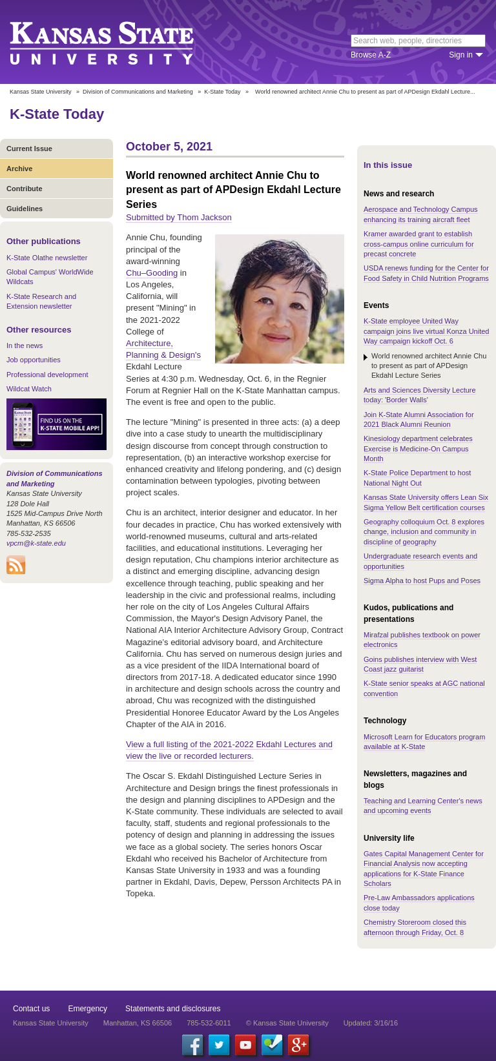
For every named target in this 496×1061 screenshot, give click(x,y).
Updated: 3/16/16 (371, 1023)
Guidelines (24, 208)
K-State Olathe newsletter (46, 258)
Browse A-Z (371, 54)
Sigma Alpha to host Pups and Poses (422, 580)
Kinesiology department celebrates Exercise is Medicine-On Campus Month (418, 448)
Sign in (461, 54)
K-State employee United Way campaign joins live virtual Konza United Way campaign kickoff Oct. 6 (426, 331)
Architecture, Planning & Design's (163, 349)
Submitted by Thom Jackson (179, 217)
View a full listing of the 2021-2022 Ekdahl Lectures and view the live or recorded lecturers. (229, 750)
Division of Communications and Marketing (138, 91)
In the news (24, 345)
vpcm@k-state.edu (36, 543)
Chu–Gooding (152, 273)
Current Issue (29, 148)
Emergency (87, 1008)
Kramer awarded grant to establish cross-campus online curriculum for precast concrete (419, 244)
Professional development (47, 374)
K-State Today (222, 91)
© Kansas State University (287, 1023)
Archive (19, 168)
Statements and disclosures (172, 1008)
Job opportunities (33, 360)
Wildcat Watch (29, 389)
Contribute (24, 188)
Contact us (31, 1008)
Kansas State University (118, 42)
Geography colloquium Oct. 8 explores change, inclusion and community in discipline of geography (424, 532)
